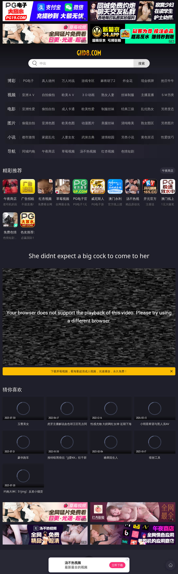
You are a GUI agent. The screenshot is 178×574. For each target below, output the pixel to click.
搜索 (141, 63)
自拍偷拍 (48, 95)
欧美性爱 (88, 109)
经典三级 (127, 109)
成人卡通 (68, 109)
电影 (11, 109)
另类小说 (127, 137)
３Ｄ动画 (88, 95)
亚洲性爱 (28, 109)
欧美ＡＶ (68, 95)
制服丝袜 (107, 109)
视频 (11, 94)
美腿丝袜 (107, 123)
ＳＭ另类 (167, 95)
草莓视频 (68, 151)
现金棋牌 (147, 80)
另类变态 (167, 109)
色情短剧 (127, 151)
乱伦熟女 (147, 109)
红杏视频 (107, 151)
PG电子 (28, 80)
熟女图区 (147, 123)
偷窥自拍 (28, 123)
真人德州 (48, 80)
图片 (11, 123)
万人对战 (68, 80)
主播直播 (147, 95)
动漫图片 (88, 123)
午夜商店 (48, 151)
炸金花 (127, 80)
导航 (11, 151)
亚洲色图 (48, 123)
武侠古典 (88, 137)
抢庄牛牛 (167, 80)
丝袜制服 (127, 95)
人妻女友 (68, 137)
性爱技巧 (167, 137)
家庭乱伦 (48, 137)
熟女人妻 (107, 95)
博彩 (11, 80)
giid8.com (89, 53)
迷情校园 (107, 137)
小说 (11, 137)
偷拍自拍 (48, 109)
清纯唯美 (127, 123)
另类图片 (167, 123)
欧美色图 (68, 123)
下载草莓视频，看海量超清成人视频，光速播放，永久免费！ (112, 371)
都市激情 (28, 137)
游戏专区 (88, 80)
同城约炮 (28, 151)
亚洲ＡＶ (28, 95)
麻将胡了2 (108, 80)
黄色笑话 (147, 137)
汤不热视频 (88, 151)
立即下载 (117, 565)
